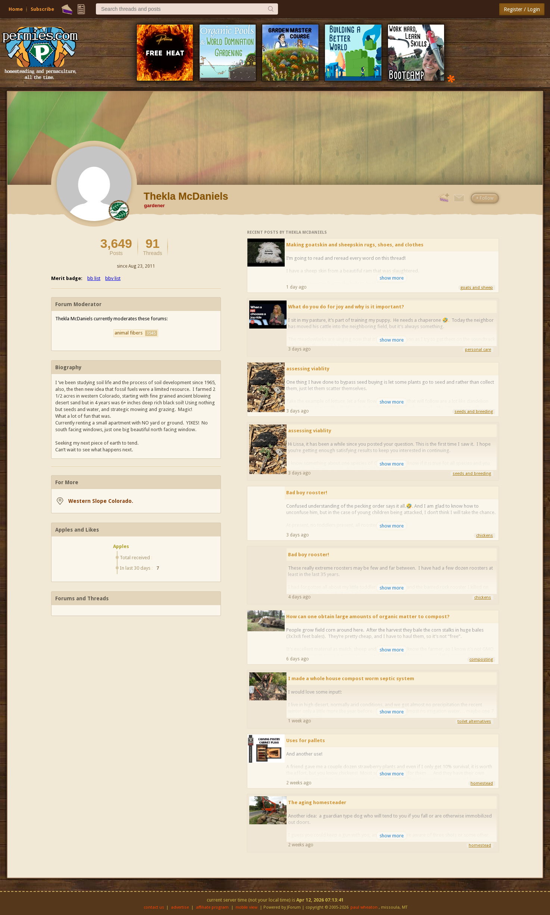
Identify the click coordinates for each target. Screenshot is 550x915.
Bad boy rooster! (306, 492)
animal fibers (136, 333)
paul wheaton (364, 907)
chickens (484, 535)
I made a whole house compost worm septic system (351, 678)
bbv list (113, 278)
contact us (154, 907)
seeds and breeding (473, 411)
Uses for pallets (305, 740)
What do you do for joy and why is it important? (346, 306)
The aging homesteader (317, 802)
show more (391, 278)
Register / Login (522, 9)
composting (481, 659)
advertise (180, 907)
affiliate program (212, 907)
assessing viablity (307, 368)
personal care (478, 349)
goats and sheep (476, 287)
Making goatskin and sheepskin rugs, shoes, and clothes (355, 245)
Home (16, 9)
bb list (93, 278)
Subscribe (42, 9)
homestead (482, 783)
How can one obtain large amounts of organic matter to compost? (368, 616)
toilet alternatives (474, 721)
